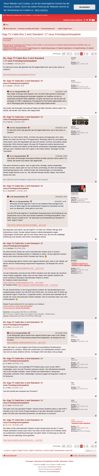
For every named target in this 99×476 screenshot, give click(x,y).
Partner (71, 461)
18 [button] (92, 54)
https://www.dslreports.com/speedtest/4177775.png (19, 74)
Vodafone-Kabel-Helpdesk (72, 20)
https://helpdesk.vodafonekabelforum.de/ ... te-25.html (38, 285)
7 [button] (84, 54)
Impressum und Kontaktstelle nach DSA (46, 461)
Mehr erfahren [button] (41, 10)
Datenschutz (64, 461)
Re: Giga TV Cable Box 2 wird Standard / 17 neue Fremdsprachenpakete (23, 59)
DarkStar (12, 127)
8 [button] (87, 54)
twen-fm (12, 91)
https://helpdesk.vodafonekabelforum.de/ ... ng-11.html (23, 268)
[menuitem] (5, 24)
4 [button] (75, 54)
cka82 (12, 196)
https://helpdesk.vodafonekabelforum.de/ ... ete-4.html (23, 282)
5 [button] (78, 54)
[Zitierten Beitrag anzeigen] (28, 91)
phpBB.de (58, 469)
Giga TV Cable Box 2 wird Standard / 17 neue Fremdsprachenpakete (41, 34)
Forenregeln (7, 40)
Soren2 (12, 156)
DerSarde (13, 333)
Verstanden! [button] (84, 7)
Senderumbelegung (17, 306)
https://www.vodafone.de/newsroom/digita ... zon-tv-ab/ (26, 225)
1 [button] (70, 54)
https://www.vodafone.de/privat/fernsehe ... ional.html (23, 440)
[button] (64, 53)
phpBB (43, 464)
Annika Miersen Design (54, 467)
